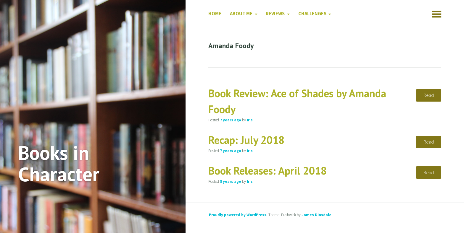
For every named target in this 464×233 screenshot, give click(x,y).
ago (230, 120)
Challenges (312, 14)
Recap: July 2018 (246, 140)
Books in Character (58, 163)
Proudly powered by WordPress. (238, 214)
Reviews (275, 14)
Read (428, 95)
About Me (241, 14)
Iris (250, 120)
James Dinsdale (316, 214)
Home (214, 14)
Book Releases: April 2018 (267, 170)
